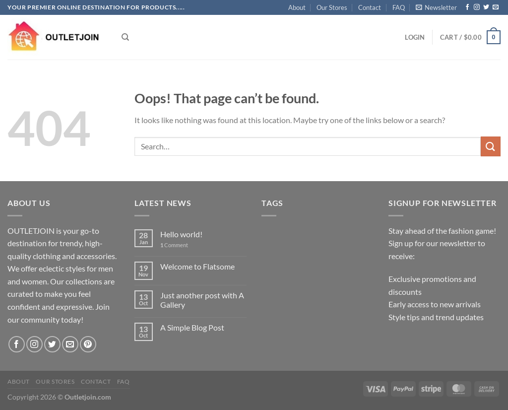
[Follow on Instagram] (477, 7)
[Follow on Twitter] (486, 7)
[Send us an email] (496, 7)
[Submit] (491, 146)
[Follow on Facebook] (467, 7)
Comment (174, 245)
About (297, 7)
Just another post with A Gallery (202, 299)
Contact (369, 7)
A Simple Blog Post (192, 327)
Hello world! (181, 234)
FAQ (398, 7)
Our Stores (332, 7)
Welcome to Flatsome (197, 266)
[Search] (125, 37)
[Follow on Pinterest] (88, 344)
